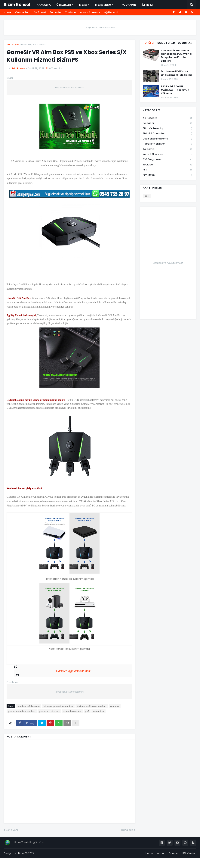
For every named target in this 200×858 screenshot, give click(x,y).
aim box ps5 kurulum (33, 44)
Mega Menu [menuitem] (103, 5)
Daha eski (127, 830)
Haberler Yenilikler (168, 144)
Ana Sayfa (13, 44)
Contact (173, 853)
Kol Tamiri (39, 12)
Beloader (55, 12)
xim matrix (168, 175)
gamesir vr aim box (49, 711)
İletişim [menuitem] (147, 5)
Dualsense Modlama (168, 139)
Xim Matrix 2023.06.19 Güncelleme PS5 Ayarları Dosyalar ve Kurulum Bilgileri (177, 56)
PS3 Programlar (168, 159)
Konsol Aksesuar (90, 12)
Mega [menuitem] (83, 5)
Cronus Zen (22, 12)
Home (7, 12)
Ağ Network (111, 12)
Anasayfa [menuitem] (44, 5)
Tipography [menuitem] (127, 5)
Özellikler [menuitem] (63, 5)
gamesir (114, 706)
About (161, 853)
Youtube (70, 12)
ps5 (87, 711)
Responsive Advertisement (100, 27)
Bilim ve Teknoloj (168, 128)
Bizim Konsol (17, 5)
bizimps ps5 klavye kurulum (91, 706)
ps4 (168, 170)
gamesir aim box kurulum (21, 711)
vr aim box (98, 711)
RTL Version (189, 853)
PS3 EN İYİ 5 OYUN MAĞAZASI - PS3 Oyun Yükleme (175, 90)
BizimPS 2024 (26, 853)
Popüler (149, 43)
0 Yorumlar (55, 68)
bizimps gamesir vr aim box (58, 706)
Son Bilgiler (166, 43)
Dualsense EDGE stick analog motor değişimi (176, 73)
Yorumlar (185, 43)
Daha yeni (12, 830)
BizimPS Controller (168, 134)
